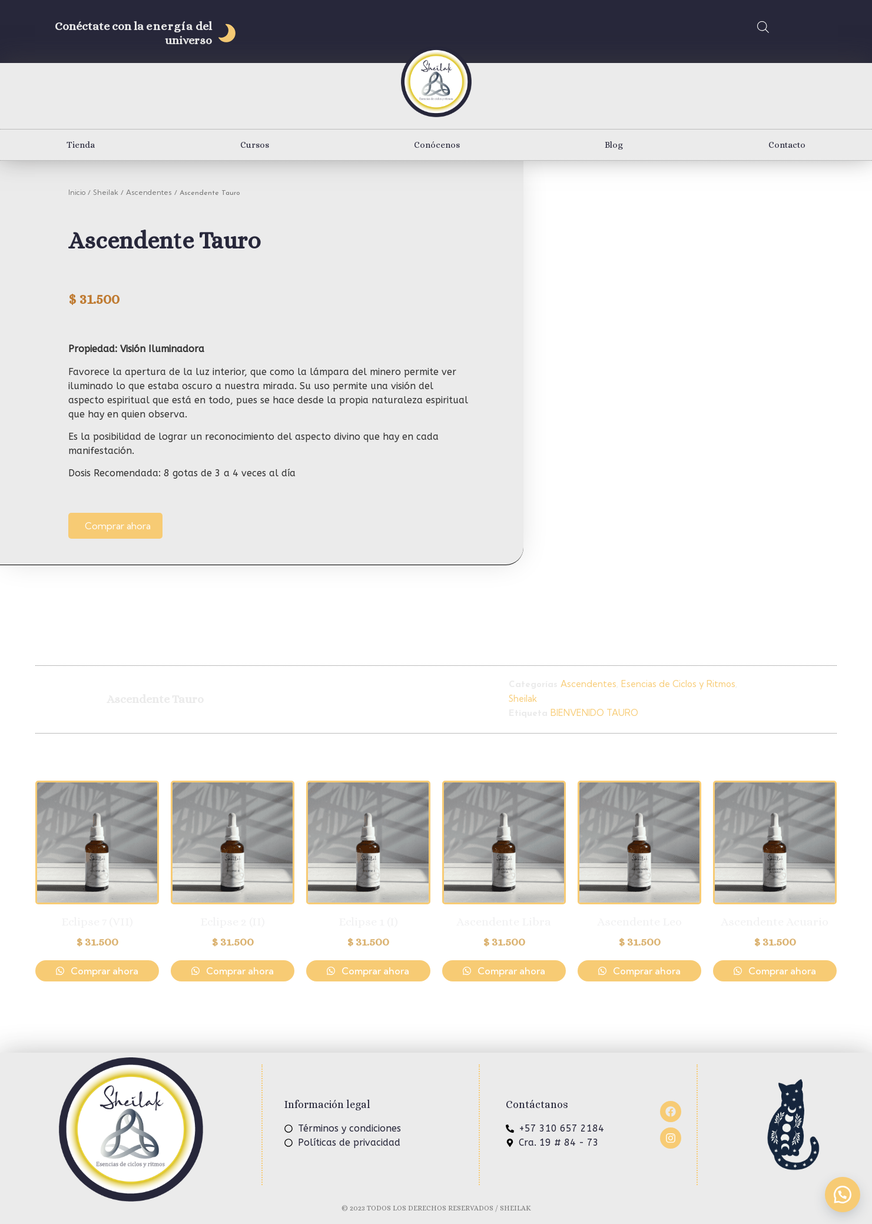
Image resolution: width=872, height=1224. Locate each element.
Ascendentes (149, 192)
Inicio (76, 192)
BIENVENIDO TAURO (594, 712)
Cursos (254, 145)
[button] (842, 1194)
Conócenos (437, 145)
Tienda (81, 145)
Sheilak (105, 192)
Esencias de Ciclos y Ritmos (678, 683)
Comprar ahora (118, 526)
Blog (614, 145)
